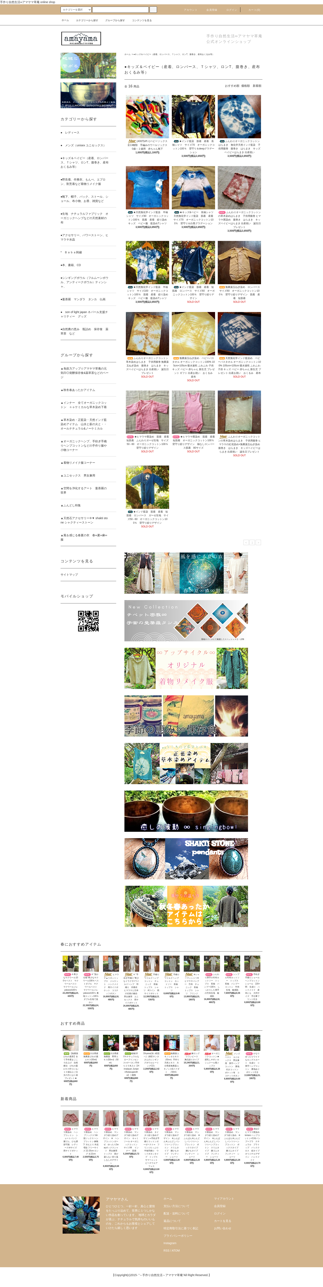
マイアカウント (224, 1198)
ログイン (229, 9)
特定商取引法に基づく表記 (181, 1228)
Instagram (170, 1243)
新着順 (257, 85)
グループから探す (112, 20)
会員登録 (209, 9)
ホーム (65, 20)
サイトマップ (69, 574)
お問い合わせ (222, 1228)
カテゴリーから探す (84, 20)
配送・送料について (177, 1213)
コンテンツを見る (139, 20)
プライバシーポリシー (178, 1235)
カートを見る (222, 1220)
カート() (251, 9)
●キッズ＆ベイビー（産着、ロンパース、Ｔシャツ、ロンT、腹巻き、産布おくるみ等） (173, 54)
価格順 (245, 85)
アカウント (188, 9)
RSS (167, 1250)
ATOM (176, 1250)
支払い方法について (177, 1206)
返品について (172, 1220)
